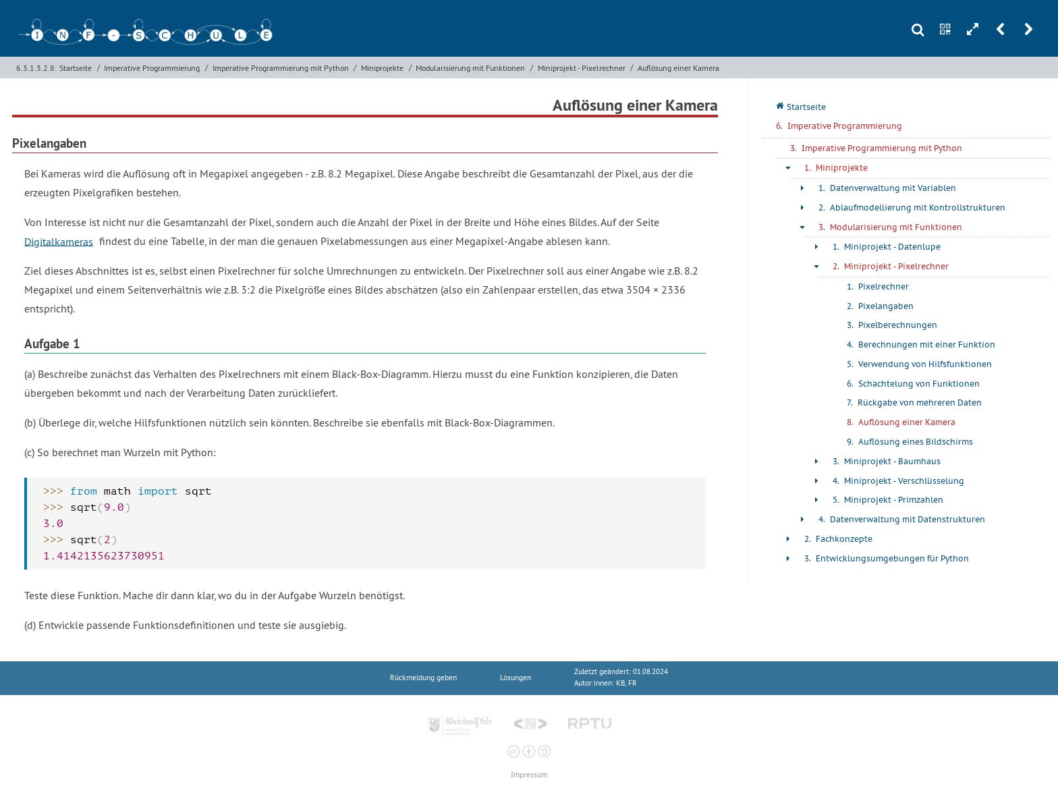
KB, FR (626, 683)
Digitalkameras (58, 241)
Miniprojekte (382, 68)
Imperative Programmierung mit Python (281, 68)
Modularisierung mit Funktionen (470, 68)
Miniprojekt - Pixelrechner (581, 68)
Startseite (75, 68)
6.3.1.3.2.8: (36, 68)
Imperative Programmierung (152, 68)
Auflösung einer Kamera (678, 68)
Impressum (529, 775)
